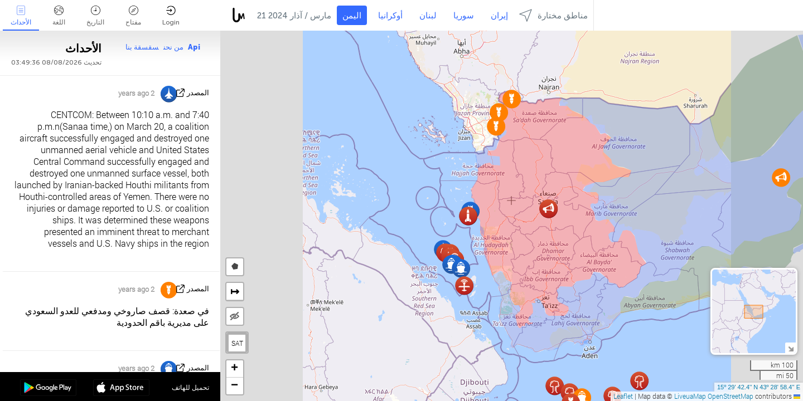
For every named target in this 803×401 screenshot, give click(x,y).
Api (194, 47)
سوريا (463, 16)
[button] (554, 386)
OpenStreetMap (730, 396)
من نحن (173, 47)
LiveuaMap (690, 396)
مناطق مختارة (553, 15)
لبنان (428, 16)
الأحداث (21, 16)
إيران (499, 16)
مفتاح (133, 16)
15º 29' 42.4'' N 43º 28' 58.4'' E (758, 387)
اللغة (58, 16)
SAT (237, 343)
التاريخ (95, 16)
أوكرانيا (390, 16)
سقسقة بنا (142, 47)
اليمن (351, 16)
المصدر (198, 93)
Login (171, 16)
